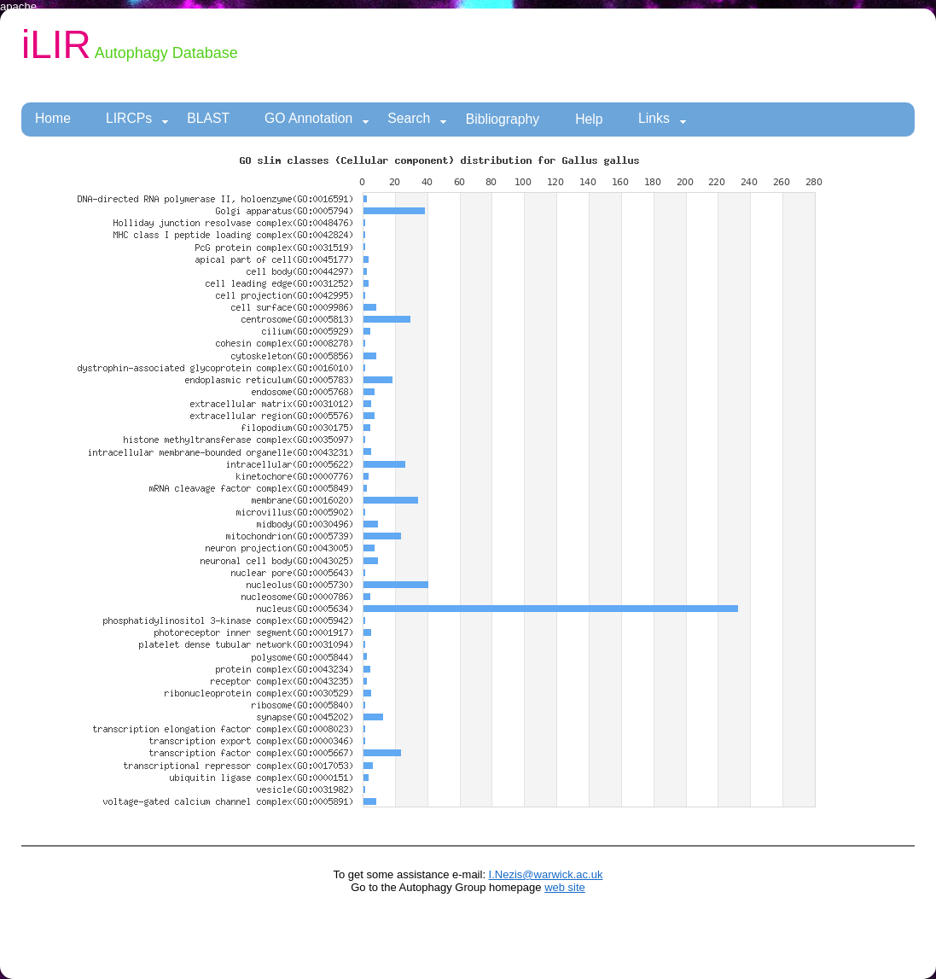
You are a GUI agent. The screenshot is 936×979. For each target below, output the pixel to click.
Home (53, 118)
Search (417, 119)
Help (588, 119)
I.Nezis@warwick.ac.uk (546, 874)
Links (662, 119)
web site (564, 887)
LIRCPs (137, 119)
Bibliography (503, 119)
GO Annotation (317, 119)
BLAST (208, 118)
